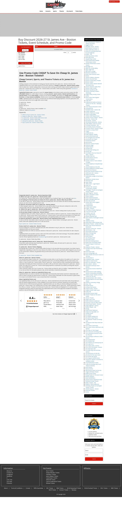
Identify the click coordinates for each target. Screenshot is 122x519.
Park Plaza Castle (90, 251)
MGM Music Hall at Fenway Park (94, 222)
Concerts (47, 11)
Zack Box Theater (90, 390)
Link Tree (9, 480)
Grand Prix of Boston (91, 170)
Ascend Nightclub (90, 52)
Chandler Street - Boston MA (93, 110)
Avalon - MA (89, 54)
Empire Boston (89, 147)
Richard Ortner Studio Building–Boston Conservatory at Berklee (94, 272)
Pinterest (9, 483)
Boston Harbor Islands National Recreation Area (94, 84)
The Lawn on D (89, 344)
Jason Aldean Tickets (52, 476)
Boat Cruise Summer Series (92, 74)
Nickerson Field (89, 234)
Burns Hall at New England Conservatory (92, 98)
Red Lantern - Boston (91, 264)
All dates (21, 52)
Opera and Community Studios (93, 242)
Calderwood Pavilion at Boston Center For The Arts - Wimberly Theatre (93, 103)
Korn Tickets (49, 471)
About (6, 488)
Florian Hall (88, 151)
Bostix (87, 76)
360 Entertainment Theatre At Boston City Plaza (93, 42)
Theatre (61, 11)
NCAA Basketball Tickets (74, 488)
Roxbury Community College (93, 282)
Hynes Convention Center (92, 194)
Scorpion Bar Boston (91, 287)
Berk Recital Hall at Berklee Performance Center (92, 61)
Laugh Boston (89, 205)
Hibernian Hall (89, 180)
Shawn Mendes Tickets (52, 473)
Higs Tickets (89, 182)
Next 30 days (21, 59)
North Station (89, 236)
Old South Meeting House (92, 241)
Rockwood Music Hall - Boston (93, 278)
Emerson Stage (89, 145)
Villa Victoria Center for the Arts (93, 370)
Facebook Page (43, 237)
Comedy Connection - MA (92, 125)
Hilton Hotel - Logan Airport (93, 184)
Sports (55, 11)
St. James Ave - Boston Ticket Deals (31, 119)
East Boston (89, 142)
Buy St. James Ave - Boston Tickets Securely (30, 223)
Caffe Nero (88, 100)
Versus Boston (89, 369)
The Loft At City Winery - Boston (94, 347)
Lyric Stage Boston (90, 214)
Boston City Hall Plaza (91, 79)
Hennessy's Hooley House (92, 179)
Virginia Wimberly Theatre (92, 372)
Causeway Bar (89, 108)
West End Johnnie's (90, 378)
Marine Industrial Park (91, 216)
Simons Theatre (90, 298)
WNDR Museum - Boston (92, 389)
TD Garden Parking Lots (92, 316)
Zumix (87, 392)
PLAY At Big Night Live (91, 253)
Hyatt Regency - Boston (92, 193)
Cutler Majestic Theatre (91, 134)
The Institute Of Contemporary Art (94, 342)
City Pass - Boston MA (91, 119)
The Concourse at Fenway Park (93, 332)
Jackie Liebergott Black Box (92, 199)
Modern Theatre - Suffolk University (95, 224)
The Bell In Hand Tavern (92, 318)
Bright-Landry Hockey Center (93, 94)
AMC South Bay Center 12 (92, 49)
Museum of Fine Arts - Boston (93, 228)
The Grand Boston (90, 339)
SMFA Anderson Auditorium (93, 301)
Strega (87, 308)
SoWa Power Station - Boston (93, 304)
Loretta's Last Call (90, 213)
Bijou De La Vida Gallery (92, 68)
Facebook (9, 476)
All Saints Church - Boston (92, 46)
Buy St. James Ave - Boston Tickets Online (32, 122)
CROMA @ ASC (89, 133)
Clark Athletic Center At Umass (93, 123)
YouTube (9, 481)
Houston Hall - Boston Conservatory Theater (91, 187)
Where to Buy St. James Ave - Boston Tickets (33, 114)
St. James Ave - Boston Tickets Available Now (30, 255)
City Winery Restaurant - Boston (94, 122)
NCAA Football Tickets (90, 488)
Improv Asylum (89, 196)
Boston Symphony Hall (91, 89)
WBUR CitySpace (90, 376)
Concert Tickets (63, 490)
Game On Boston (90, 159)
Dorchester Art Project (91, 139)
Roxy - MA (88, 284)
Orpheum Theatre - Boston (92, 247)
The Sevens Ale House (91, 356)
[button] (21, 301)
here (75, 198)
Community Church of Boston (93, 126)
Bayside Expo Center (91, 59)
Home (41, 11)
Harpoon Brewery (90, 174)
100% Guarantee (38, 488)
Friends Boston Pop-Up (91, 157)
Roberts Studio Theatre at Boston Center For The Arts (94, 275)
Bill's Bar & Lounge (90, 71)
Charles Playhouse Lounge (92, 113)
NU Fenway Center (90, 237)
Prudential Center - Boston (92, 259)
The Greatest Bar (90, 341)
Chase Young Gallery (91, 114)
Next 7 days (21, 57)
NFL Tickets (49, 488)
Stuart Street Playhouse (92, 310)
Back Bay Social (90, 57)
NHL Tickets (104, 488)
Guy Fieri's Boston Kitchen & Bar (94, 171)
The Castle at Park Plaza (92, 325)
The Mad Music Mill (90, 348)
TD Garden (88, 315)
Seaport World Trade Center (93, 290)
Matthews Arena (90, 221)
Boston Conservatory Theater (93, 80)
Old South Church (90, 239)
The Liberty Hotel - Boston (92, 345)
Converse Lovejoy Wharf (92, 130)
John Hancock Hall (90, 200)
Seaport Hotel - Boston (91, 288)
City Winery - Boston (91, 120)
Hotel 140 (88, 185)
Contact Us (10, 473)
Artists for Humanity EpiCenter (93, 51)
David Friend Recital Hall (92, 136)
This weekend (21, 54)
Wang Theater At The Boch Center (94, 375)
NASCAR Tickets (50, 480)
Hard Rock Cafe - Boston (92, 173)
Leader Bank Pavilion (91, 207)
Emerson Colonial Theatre (92, 143)
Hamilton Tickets (51, 474)
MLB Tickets (52, 490)
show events (70, 52)
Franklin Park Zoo (90, 156)
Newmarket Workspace (91, 231)
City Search (70, 11)
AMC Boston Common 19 (92, 48)
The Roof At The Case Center (93, 355)
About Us (9, 471)
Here (45, 108)
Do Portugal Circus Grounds (93, 137)
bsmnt (87, 96)
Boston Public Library (91, 88)
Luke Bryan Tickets (51, 478)
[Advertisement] (50, 135)
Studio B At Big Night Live (92, 311)
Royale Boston (89, 285)
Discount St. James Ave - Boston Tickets (32, 121)
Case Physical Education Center (93, 106)
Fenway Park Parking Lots (92, 150)
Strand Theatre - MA (91, 307)
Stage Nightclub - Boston (92, 305)
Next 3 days (21, 56)
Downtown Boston (90, 140)
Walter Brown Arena (91, 373)
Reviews (74, 490)
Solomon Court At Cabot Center (94, 302)
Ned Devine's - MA (90, 230)
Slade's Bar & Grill (90, 299)
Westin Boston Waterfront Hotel (94, 379)
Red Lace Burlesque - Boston (93, 262)
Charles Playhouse (90, 111)
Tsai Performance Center (92, 362)
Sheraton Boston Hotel (91, 293)
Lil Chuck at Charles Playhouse (93, 210)
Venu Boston (89, 367)
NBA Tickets (60, 488)
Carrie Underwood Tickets (53, 481)
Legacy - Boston (90, 208)
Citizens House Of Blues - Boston (94, 117)
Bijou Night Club (90, 69)
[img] (32, 301)
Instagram (10, 474)
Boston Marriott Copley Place (93, 86)
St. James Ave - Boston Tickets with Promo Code (34, 118)
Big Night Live (89, 66)
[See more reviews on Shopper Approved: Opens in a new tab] (63, 314)
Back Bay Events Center (92, 56)
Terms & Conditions (16, 488)
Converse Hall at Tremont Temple (94, 128)
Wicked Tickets (50, 483)
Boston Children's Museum (92, 77)
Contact (28, 488)
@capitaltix (32, 110)
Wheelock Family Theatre (92, 381)
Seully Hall (88, 291)
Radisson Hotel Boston (91, 261)
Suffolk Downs (89, 313)
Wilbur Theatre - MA (91, 382)
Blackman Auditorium (91, 73)
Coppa (87, 131)
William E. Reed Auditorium (92, 384)
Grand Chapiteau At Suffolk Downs (94, 168)
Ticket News (78, 11)
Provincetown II (90, 258)
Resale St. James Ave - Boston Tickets (31, 116)
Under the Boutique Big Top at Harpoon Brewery (93, 364)
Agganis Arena (89, 45)
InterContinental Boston (92, 197)
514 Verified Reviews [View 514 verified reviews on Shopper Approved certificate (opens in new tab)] (32, 303)
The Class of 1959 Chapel (92, 330)
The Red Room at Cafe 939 (92, 353)
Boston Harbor (89, 82)
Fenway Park (89, 148)
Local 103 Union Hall (91, 211)
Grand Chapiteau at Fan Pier (93, 167)
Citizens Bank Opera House (92, 116)
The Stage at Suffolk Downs (93, 358)
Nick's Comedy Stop (91, 233)
